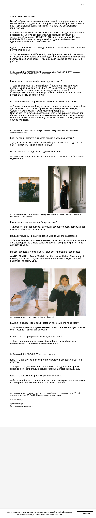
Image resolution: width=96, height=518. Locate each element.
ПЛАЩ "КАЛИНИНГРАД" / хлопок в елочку (38, 354)
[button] (74, 5)
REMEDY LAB (43, 37)
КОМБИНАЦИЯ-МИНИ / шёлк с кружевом (34, 74)
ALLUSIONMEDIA (41, 41)
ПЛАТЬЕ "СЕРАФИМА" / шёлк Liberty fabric (38, 317)
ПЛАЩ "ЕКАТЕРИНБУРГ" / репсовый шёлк (38, 72)
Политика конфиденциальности (21, 406)
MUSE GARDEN (18, 39)
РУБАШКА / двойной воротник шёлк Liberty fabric (41, 131)
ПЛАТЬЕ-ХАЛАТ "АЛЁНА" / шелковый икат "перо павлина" (45, 393)
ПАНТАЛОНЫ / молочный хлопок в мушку (44, 395)
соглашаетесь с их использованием (49, 515)
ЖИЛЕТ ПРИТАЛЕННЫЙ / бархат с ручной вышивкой (43, 215)
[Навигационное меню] (91, 5)
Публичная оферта (17, 404)
